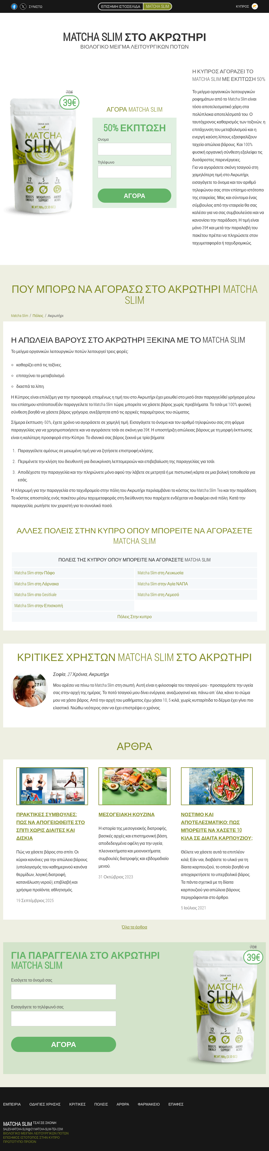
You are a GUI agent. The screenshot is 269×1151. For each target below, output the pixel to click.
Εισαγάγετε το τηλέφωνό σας (37, 1007)
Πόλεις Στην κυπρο (134, 616)
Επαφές (176, 1104)
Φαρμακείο (149, 1104)
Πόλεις (101, 1104)
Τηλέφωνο (106, 162)
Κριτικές (77, 1104)
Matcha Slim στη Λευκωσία (161, 572)
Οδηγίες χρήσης (45, 1104)
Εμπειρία (12, 1104)
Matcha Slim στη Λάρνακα (36, 583)
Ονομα (103, 139)
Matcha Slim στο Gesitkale (35, 594)
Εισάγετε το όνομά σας (31, 980)
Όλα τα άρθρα (134, 927)
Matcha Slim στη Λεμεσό (158, 594)
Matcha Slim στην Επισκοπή (38, 605)
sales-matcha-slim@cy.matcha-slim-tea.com (33, 1129)
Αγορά (134, 195)
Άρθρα (123, 1104)
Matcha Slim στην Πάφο (34, 572)
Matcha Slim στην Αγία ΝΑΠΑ (163, 583)
